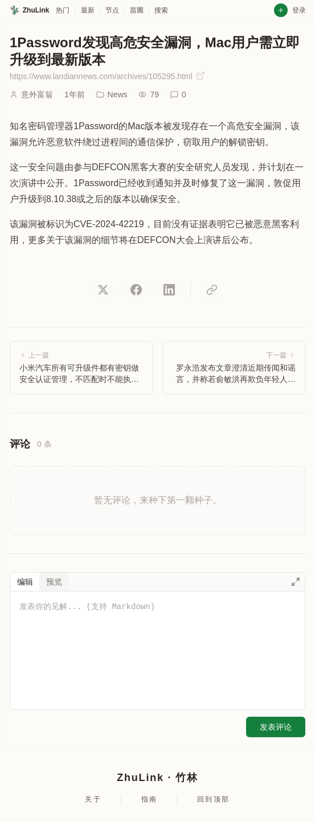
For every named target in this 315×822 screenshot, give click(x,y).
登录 (299, 10)
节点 (112, 10)
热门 (62, 10)
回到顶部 (213, 799)
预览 (54, 581)
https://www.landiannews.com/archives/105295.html (107, 76)
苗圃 (137, 10)
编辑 (25, 581)
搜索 (161, 10)
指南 (149, 799)
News (112, 94)
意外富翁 (37, 94)
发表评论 (276, 726)
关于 (93, 799)
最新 (88, 10)
